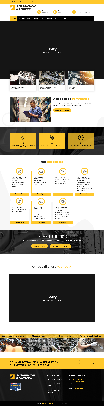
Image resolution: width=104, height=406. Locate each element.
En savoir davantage (62, 110)
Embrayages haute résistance (55, 388)
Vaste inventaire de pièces (17, 88)
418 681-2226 (14, 1)
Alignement (50, 392)
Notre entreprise (24, 18)
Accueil (13, 18)
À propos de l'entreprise (60, 246)
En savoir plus (19, 194)
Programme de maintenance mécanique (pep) (55, 380)
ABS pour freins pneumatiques (55, 390)
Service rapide (72, 88)
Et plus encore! (51, 395)
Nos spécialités (38, 18)
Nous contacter (60, 18)
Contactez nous (86, 362)
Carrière (49, 18)
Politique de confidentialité (60, 403)
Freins (49, 385)
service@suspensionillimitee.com (29, 1)
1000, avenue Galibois (64, 12)
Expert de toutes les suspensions (48, 88)
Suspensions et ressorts (54, 383)
